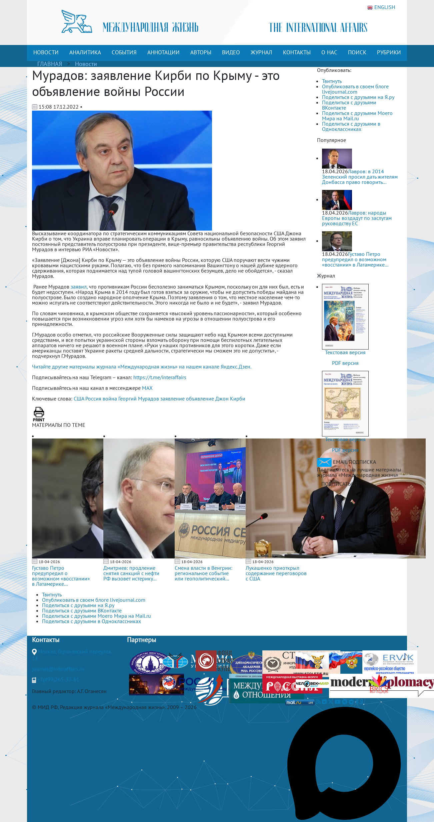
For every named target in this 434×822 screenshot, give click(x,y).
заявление (172, 398)
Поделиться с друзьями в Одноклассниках (351, 126)
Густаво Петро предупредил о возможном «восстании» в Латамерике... (61, 575)
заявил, (79, 286)
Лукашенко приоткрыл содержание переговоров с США (276, 573)
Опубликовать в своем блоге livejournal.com (355, 89)
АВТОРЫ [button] (200, 52)
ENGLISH (381, 7)
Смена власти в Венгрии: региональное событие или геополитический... (203, 573)
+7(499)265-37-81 (58, 679)
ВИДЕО (231, 52)
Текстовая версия (345, 352)
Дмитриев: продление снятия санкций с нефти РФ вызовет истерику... (131, 573)
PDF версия (345, 363)
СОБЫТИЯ (124, 52)
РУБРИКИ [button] (389, 52)
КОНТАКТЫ (297, 52)
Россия (93, 398)
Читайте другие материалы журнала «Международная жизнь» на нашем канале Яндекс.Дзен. (141, 366)
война (110, 398)
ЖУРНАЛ (261, 52)
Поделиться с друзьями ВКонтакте (349, 105)
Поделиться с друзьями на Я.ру (358, 97)
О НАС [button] (329, 52)
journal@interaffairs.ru (58, 668)
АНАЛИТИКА (85, 52)
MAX (147, 388)
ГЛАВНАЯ (49, 64)
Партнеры (141, 639)
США (79, 398)
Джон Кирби (230, 398)
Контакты (45, 639)
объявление (200, 398)
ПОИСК (357, 52)
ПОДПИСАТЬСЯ (339, 483)
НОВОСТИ (46, 52)
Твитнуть (332, 81)
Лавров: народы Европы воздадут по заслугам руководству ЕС (357, 218)
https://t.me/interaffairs (159, 377)
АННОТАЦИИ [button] (163, 52)
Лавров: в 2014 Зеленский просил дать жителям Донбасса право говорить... (360, 176)
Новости (86, 64)
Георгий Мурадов (138, 398)
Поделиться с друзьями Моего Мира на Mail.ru (357, 116)
